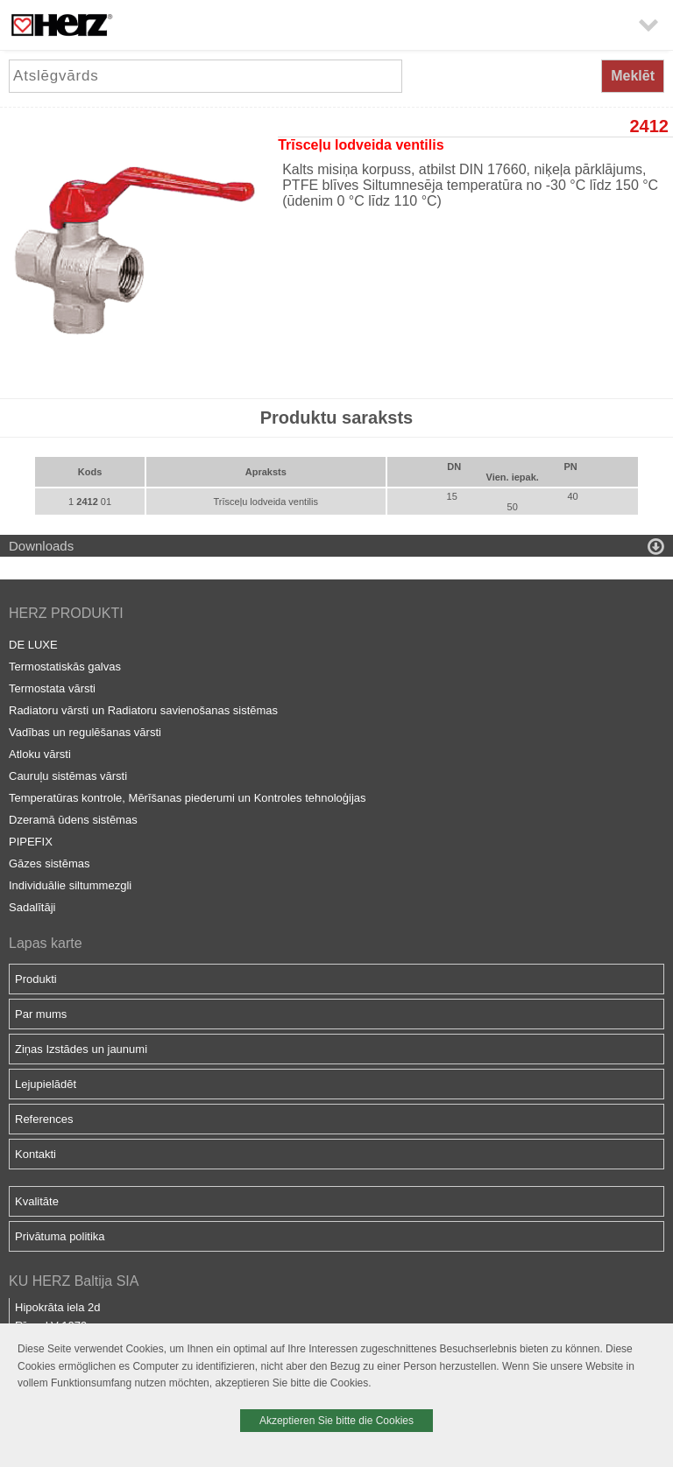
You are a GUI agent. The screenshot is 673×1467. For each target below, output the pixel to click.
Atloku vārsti (40, 754)
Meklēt (633, 75)
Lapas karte (45, 943)
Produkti (36, 979)
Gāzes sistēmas (49, 863)
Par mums (41, 1014)
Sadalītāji (32, 907)
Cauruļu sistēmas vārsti (68, 776)
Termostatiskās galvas (65, 666)
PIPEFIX (31, 841)
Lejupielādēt (45, 1084)
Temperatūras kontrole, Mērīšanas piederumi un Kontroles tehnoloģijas (187, 797)
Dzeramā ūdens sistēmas (73, 819)
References (44, 1119)
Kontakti (35, 1154)
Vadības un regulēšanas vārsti (85, 732)
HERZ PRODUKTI (66, 613)
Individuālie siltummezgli (70, 885)
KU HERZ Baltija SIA (73, 1281)
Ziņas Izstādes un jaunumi (81, 1049)
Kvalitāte (37, 1201)
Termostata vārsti (52, 688)
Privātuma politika (60, 1236)
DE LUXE (33, 644)
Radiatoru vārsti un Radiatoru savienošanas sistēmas (143, 710)
